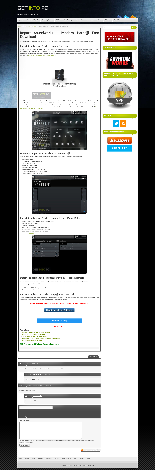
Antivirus (99, 20)
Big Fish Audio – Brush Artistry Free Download (34, 336)
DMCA (75, 458)
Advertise (82, 458)
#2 (26, 374)
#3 (20, 385)
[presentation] (33, 412)
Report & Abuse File (66, 458)
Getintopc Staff (37, 374)
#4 (26, 396)
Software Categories (33, 20)
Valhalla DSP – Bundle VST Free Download (33, 334)
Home (22, 20)
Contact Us (40, 458)
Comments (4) (93, 356)
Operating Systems (47, 20)
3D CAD (58, 20)
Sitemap (57, 458)
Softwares (24, 26)
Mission (27, 458)
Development (90, 20)
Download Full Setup (59, 321)
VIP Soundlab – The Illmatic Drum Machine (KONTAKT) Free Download (41, 338)
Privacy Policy (49, 458)
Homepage (31, 233)
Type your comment (24, 420)
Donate (88, 458)
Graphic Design (68, 20)
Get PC (32, 8)
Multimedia (79, 20)
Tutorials (116, 20)
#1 (20, 364)
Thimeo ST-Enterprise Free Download (32, 340)
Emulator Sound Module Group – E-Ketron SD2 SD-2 (41, 55)
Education (108, 20)
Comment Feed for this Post (92, 450)
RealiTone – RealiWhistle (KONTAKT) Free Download (36, 332)
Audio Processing (32, 26)
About (33, 458)
